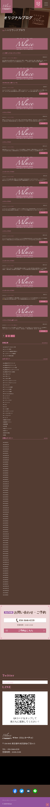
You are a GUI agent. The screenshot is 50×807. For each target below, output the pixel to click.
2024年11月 (6, 468)
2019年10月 (6, 601)
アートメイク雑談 (8, 402)
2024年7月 (6, 477)
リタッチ (6, 428)
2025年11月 (6, 457)
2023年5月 (6, 507)
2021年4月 (6, 562)
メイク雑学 (6, 419)
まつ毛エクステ (7, 384)
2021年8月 (6, 553)
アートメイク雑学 (8, 399)
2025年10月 (6, 459)
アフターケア (7, 395)
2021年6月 (6, 557)
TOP (4, 30)
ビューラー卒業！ (8, 359)
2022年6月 (6, 531)
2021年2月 (6, 566)
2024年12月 (6, 466)
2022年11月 (6, 520)
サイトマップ (24, 800)
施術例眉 (6, 434)
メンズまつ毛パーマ (8, 423)
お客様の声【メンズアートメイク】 (11, 380)
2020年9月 (6, 577)
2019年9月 (6, 603)
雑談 (5, 445)
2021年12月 (6, 544)
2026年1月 (6, 453)
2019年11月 (6, 599)
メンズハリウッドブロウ (13, 176)
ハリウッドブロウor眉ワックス (16, 329)
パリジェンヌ (7, 413)
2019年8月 (6, 605)
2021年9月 (6, 551)
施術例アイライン (8, 432)
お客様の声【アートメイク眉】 (10, 378)
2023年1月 (6, 516)
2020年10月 (6, 575)
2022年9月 (6, 524)
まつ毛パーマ (7, 386)
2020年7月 (6, 581)
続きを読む (41, 64)
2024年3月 (6, 485)
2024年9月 (6, 472)
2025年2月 (6, 461)
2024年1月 (6, 490)
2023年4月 (6, 509)
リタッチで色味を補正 (9, 366)
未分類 (5, 436)
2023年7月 (6, 503)
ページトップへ (46, 803)
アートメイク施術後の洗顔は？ (10, 362)
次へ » (15, 346)
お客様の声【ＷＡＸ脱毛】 (9, 382)
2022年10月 (6, 522)
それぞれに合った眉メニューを (16, 83)
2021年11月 (6, 546)
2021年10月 (6, 548)
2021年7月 (6, 555)
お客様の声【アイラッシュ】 (10, 376)
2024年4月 (6, 483)
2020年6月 (6, 583)
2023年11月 (6, 494)
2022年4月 (6, 535)
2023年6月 (6, 505)
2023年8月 (6, 501)
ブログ (5, 415)
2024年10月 (6, 470)
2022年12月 (6, 518)
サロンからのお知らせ (8, 404)
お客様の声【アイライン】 (9, 373)
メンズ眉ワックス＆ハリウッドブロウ (20, 53)
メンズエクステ (7, 426)
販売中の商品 (7, 443)
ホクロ (5, 417)
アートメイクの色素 (8, 397)
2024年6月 (6, 479)
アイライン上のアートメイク (10, 391)
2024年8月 (6, 474)
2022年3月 (6, 538)
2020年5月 (6, 585)
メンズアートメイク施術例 (10, 364)
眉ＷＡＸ (15, 334)
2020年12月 (6, 570)
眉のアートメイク (8, 439)
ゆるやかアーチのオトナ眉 (10, 357)
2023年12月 (6, 492)
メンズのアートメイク (8, 421)
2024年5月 (6, 481)
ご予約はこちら (26, 647)
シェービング (7, 406)
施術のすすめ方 (7, 430)
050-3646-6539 (26, 632)
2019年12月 (6, 596)
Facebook (9, 788)
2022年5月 (6, 533)
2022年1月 (6, 542)
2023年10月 (6, 496)
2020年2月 (6, 592)
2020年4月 (6, 588)
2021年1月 (6, 568)
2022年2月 (6, 540)
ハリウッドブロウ (10, 88)
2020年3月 (6, 590)
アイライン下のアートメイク (10, 393)
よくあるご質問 (7, 389)
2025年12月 (6, 455)
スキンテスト (7, 408)
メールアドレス (30, 788)
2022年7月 (6, 529)
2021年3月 (6, 564)
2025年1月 (6, 464)
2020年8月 (6, 579)
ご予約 (38, 6)
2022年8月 (6, 527)
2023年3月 (6, 511)
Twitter (20, 788)
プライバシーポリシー (10, 800)
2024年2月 (6, 487)
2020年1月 (6, 594)
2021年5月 (6, 559)
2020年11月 (6, 572)
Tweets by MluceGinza (12, 672)
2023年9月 (6, 498)
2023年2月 (6, 514)
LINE (41, 788)
